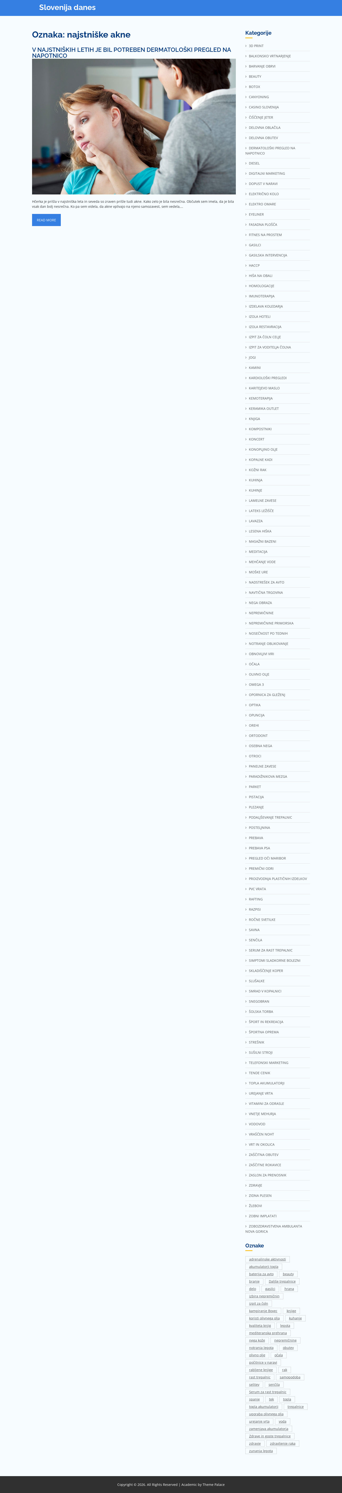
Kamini (255, 367)
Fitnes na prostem (265, 234)
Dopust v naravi (263, 183)
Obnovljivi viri (261, 654)
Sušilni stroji (261, 1052)
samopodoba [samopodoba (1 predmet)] (290, 1377)
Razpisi (255, 909)
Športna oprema (264, 1032)
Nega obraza (260, 602)
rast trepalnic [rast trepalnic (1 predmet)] (260, 1377)
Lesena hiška (260, 531)
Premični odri (261, 868)
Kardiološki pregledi (268, 378)
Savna (254, 930)
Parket (255, 786)
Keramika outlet (264, 408)
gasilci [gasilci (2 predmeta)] (270, 1288)
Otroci (255, 756)
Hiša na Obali (260, 275)
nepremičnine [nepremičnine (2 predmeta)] (285, 1340)
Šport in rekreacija (266, 1021)
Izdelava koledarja (266, 306)
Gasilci (255, 245)
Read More (46, 220)
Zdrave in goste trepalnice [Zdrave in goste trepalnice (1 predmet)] (270, 1436)
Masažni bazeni (262, 541)
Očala (254, 664)
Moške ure (258, 572)
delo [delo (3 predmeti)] (252, 1288)
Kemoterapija (261, 398)
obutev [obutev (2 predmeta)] (288, 1347)
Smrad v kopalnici (265, 991)
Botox (254, 86)
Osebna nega (260, 746)
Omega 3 (256, 684)
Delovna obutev (263, 137)
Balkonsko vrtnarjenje (270, 56)
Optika (255, 705)
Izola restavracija (265, 326)
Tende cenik (259, 1073)
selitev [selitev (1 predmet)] (254, 1384)
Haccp (254, 265)
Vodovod (257, 1124)
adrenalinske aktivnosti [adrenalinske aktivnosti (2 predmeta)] (267, 1259)
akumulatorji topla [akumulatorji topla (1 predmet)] (263, 1266)
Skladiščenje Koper (266, 970)
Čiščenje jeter (261, 117)
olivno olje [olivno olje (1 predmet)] (257, 1355)
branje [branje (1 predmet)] (254, 1281)
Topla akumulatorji (267, 1083)
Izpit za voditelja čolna (270, 347)
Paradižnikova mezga (268, 776)
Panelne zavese (262, 766)
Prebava (256, 838)
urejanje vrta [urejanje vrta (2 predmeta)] (259, 1421)
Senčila (255, 940)
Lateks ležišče (261, 510)
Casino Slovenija (264, 107)
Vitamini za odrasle (266, 1103)
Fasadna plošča (263, 224)
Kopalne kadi (260, 459)
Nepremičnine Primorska (271, 623)
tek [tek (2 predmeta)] (271, 1399)
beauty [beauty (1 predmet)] (288, 1274)
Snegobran (259, 1001)
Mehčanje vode (262, 562)
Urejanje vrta (261, 1093)
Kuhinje (255, 490)
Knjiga (254, 418)
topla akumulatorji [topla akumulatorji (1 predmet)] (263, 1406)
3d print (256, 45)
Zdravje (255, 1185)
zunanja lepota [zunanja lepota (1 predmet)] (261, 1451)
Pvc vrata (257, 889)
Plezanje (256, 807)
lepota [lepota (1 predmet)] (285, 1325)
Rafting (256, 899)
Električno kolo (264, 194)
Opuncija (257, 715)
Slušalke (257, 981)
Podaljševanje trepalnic (270, 817)
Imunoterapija (262, 296)
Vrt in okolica (262, 1144)
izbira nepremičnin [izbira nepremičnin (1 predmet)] (264, 1296)
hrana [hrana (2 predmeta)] (289, 1288)
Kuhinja (255, 480)
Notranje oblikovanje (268, 643)
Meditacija (258, 551)
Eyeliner (256, 214)
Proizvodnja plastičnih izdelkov (278, 878)
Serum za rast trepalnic (271, 950)
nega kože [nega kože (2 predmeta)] (257, 1340)
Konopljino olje (263, 449)
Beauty (255, 76)
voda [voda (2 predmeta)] (282, 1421)
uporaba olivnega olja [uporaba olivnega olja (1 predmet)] (266, 1414)
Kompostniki (260, 429)
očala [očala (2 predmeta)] (279, 1355)
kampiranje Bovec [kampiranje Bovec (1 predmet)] (263, 1311)
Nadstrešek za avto (266, 582)
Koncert (256, 439)
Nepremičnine (261, 613)
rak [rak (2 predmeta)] (284, 1369)
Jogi (252, 357)
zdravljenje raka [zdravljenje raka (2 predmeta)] (282, 1443)
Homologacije (261, 286)
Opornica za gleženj (267, 694)
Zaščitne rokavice (265, 1165)
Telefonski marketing (268, 1062)
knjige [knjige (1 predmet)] (291, 1311)
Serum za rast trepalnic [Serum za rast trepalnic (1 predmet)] (267, 1392)
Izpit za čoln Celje (265, 337)
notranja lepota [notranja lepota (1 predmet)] (261, 1347)
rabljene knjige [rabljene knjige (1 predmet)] (261, 1369)
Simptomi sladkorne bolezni (274, 960)
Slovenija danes (67, 7)
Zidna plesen (260, 1195)
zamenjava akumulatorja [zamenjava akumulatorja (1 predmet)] (268, 1428)
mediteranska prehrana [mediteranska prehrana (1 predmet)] (268, 1333)
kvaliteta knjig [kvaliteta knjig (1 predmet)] (260, 1325)
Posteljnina (259, 827)
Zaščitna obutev (263, 1154)
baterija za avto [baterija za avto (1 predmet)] (261, 1274)
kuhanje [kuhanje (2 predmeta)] (295, 1318)
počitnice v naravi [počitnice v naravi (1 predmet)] (263, 1362)
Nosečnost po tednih (268, 633)
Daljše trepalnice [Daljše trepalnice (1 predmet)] (282, 1281)
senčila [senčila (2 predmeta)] (274, 1384)
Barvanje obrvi (262, 66)
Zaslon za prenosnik (267, 1175)
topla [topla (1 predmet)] (287, 1399)
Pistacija (256, 797)
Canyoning (259, 97)
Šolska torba (261, 1011)
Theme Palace (214, 1484)
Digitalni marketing (267, 173)
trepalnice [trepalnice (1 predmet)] (296, 1406)
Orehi (254, 725)
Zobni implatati (263, 1216)
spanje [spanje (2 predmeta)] (254, 1399)
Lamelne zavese (262, 500)
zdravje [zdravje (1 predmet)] (255, 1443)
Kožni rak (257, 470)
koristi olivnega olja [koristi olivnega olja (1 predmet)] (264, 1318)
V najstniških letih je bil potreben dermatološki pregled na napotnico (131, 52)
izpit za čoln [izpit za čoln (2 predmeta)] (258, 1303)
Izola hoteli (260, 316)
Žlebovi (255, 1205)
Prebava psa (259, 848)
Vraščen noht (261, 1134)
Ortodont (258, 735)
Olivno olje (259, 674)
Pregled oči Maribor (267, 858)
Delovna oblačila (264, 127)
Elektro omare (262, 204)
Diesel (254, 163)
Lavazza (256, 521)
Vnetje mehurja (262, 1113)
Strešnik (256, 1042)
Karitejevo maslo (264, 388)
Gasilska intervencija (268, 255)
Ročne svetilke (262, 919)
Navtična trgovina (266, 592)
